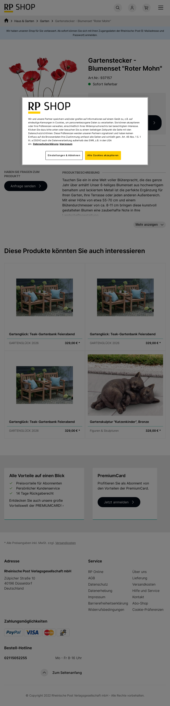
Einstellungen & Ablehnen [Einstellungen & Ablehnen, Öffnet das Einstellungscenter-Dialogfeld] (64, 155)
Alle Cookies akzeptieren (103, 155)
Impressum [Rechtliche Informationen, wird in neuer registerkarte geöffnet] (66, 144)
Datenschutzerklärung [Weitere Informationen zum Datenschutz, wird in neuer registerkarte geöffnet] (45, 144)
